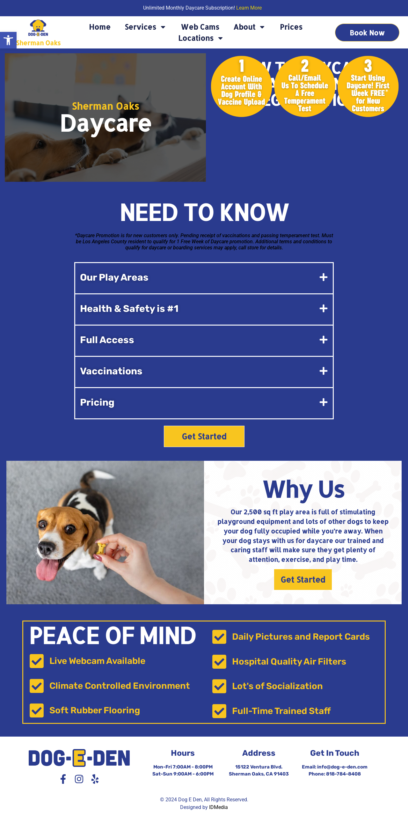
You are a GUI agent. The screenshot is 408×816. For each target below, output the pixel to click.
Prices (291, 27)
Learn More (249, 8)
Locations (201, 38)
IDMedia (218, 807)
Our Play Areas (114, 277)
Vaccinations (111, 371)
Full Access (107, 340)
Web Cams (200, 27)
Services (146, 27)
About (249, 27)
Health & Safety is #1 (129, 308)
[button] (8, 40)
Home (100, 27)
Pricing (97, 402)
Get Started (302, 580)
